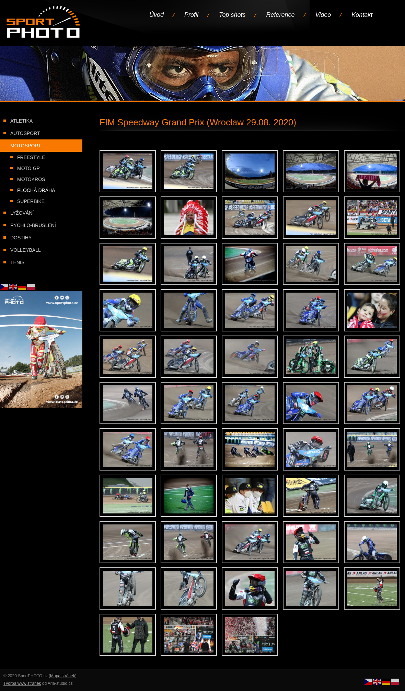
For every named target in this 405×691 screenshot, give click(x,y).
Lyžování (22, 213)
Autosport (25, 133)
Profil (191, 14)
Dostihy (21, 237)
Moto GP (28, 168)
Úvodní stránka (43, 22)
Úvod (156, 14)
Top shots (232, 14)
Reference (280, 14)
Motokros (31, 179)
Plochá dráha (36, 190)
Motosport (25, 145)
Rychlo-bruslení (33, 225)
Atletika (21, 121)
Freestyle (31, 157)
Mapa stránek (62, 675)
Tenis (17, 262)
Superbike (31, 201)
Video (323, 14)
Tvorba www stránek (22, 683)
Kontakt (361, 14)
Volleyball (25, 250)
